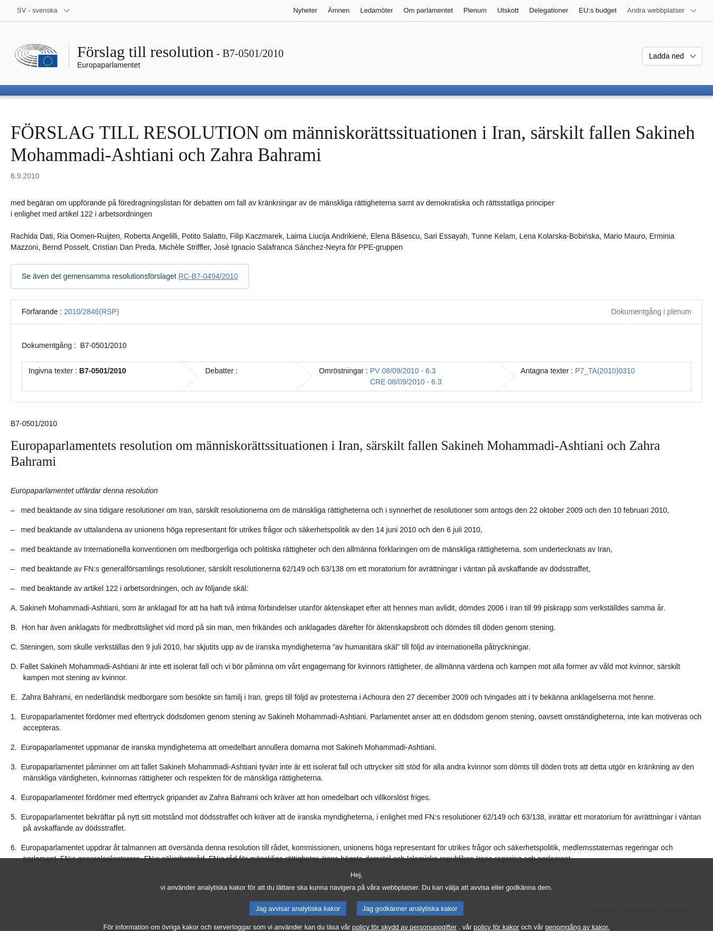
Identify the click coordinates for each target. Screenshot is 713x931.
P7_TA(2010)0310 (605, 370)
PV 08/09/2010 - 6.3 (403, 370)
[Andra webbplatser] (662, 10)
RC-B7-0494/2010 (208, 276)
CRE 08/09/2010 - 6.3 (405, 382)
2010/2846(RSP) (91, 311)
